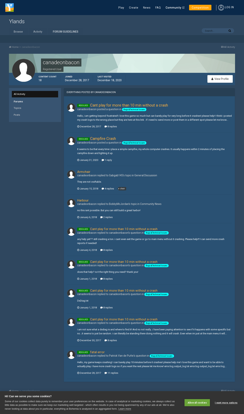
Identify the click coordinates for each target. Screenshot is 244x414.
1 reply (107, 160)
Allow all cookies (197, 402)
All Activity (19, 94)
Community (173, 7)
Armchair (83, 172)
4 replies (108, 188)
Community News (150, 203)
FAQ (158, 7)
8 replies (110, 126)
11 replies (111, 372)
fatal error (97, 352)
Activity (37, 31)
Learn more (124, 408)
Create (133, 7)
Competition (200, 7)
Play (121, 7)
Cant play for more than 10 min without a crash (129, 105)
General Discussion (145, 175)
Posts (17, 114)
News (147, 7)
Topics (17, 108)
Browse (18, 31)
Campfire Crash (103, 138)
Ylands (17, 21)
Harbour (83, 200)
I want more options (226, 402)
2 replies (106, 217)
